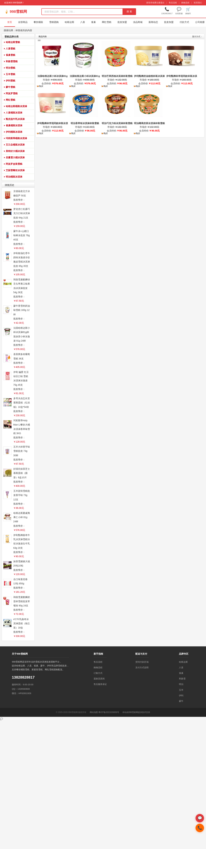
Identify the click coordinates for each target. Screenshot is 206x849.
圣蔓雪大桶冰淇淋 (15, 157)
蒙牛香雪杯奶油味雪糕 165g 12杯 (21, 310)
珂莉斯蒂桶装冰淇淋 (16, 138)
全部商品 (23, 22)
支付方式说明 (142, 667)
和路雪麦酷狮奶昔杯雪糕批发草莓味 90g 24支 (21, 601)
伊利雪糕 (10, 80)
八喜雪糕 (10, 48)
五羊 (181, 690)
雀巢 (93, 22)
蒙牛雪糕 (10, 87)
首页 (9, 22)
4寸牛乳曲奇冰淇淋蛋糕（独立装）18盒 (21, 623)
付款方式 (184, 22)
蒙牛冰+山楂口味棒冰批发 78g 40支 (21, 235)
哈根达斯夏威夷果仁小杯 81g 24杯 (21, 517)
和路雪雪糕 (12, 61)
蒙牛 (181, 701)
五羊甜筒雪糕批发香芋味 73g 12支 (21, 495)
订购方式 (98, 673)
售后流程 (173, 3)
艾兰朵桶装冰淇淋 (15, 144)
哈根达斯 (69, 22)
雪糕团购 (54, 22)
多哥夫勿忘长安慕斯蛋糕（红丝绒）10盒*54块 (21, 402)
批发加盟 (122, 22)
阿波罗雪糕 (12, 93)
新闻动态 (153, 22)
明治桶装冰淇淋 (14, 176)
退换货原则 (99, 678)
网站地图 (94, 712)
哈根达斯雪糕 (13, 42)
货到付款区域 (142, 662)
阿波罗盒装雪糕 (14, 164)
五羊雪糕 (10, 74)
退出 (162, 3)
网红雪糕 (106, 22)
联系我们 (198, 3)
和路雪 (182, 678)
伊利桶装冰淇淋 (14, 131)
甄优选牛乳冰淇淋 (15, 119)
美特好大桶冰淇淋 (15, 151)
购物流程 (185, 3)
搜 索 (129, 11)
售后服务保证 (100, 684)
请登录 (149, 3)
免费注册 (156, 3)
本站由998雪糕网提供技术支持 (136, 712)
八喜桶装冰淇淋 (14, 112)
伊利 (181, 695)
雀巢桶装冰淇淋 (14, 125)
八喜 (82, 22)
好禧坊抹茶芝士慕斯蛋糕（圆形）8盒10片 (21, 473)
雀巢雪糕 (10, 55)
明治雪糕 (10, 67)
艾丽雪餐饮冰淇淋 (15, 170)
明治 (181, 684)
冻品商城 (137, 22)
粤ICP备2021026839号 (108, 712)
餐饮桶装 (38, 22)
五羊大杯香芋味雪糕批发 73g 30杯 (21, 451)
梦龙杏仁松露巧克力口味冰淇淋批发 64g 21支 (21, 213)
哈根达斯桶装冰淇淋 (16, 106)
